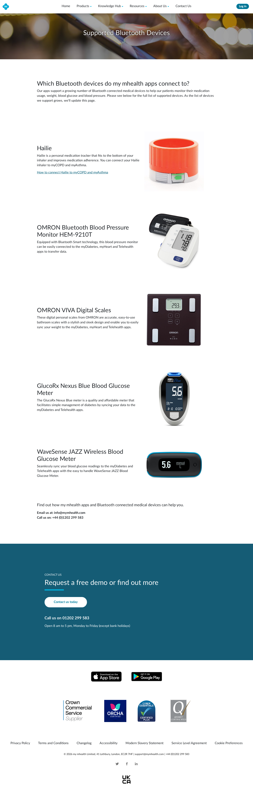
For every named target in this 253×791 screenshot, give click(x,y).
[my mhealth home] (6, 6)
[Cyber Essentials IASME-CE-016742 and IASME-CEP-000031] (146, 710)
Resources (137, 6)
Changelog (84, 743)
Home (66, 6)
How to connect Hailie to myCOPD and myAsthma (72, 172)
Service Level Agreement (189, 743)
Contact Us (183, 6)
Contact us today (66, 602)
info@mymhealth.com (69, 512)
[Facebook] (127, 764)
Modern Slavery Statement (144, 743)
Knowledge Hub (109, 6)
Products (83, 6)
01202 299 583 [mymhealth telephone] (75, 618)
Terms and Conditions (53, 743)
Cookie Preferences (229, 743)
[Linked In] (133, 764)
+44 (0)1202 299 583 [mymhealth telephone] (177, 754)
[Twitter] (120, 764)
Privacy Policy (20, 743)
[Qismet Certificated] (179, 710)
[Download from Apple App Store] (106, 676)
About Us (160, 6)
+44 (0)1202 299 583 (67, 517)
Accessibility (108, 743)
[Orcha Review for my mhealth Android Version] (115, 710)
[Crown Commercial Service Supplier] (77, 710)
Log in (242, 6)
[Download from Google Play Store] (146, 676)
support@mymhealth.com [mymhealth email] (149, 754)
